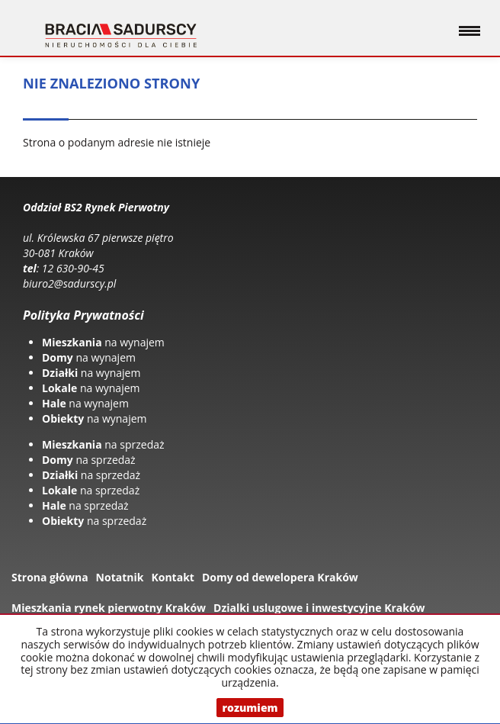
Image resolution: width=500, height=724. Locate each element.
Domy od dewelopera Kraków (280, 577)
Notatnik (120, 577)
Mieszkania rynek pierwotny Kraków (108, 607)
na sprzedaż (103, 444)
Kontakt (172, 577)
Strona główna (49, 577)
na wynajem (103, 342)
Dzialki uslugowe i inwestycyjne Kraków (319, 607)
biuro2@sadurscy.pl (69, 283)
